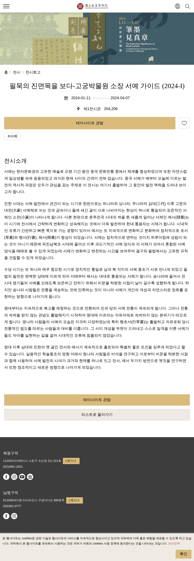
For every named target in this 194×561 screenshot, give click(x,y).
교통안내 (70, 460)
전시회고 (33, 72)
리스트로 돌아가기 (97, 414)
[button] (177, 6)
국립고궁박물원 (92, 6)
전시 (16, 72)
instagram (14, 477)
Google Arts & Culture (30, 477)
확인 (183, 554)
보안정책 (174, 543)
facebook (6, 477)
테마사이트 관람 (89, 123)
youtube (22, 477)
